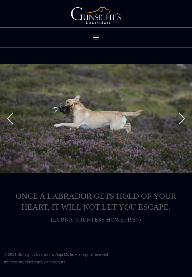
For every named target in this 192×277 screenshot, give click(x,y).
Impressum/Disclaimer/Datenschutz (34, 262)
